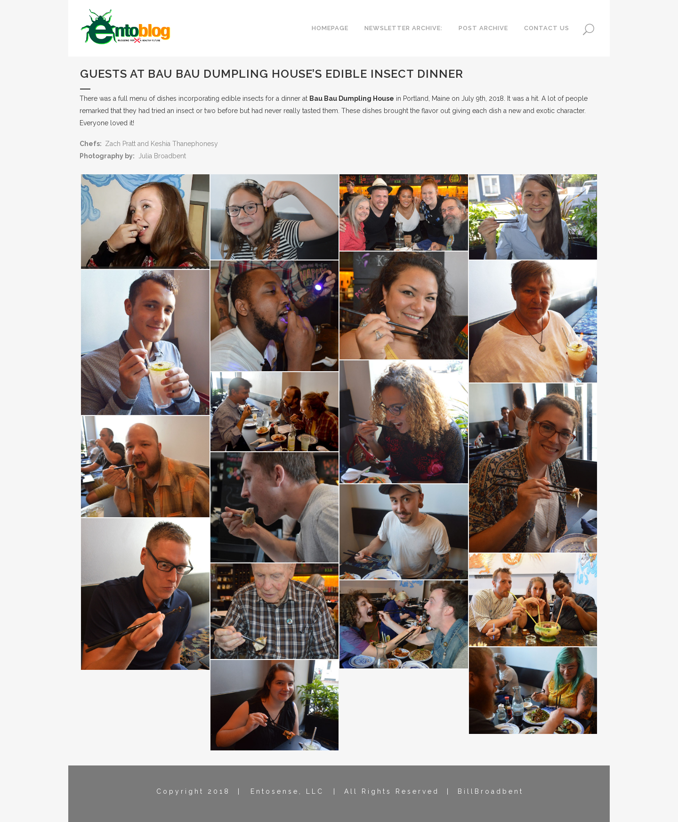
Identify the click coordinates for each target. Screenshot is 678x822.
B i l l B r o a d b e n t (490, 791)
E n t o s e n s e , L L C (286, 791)
